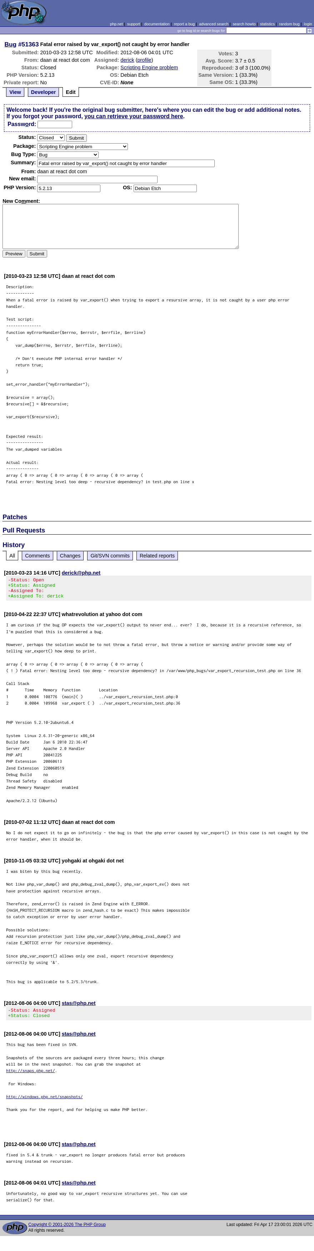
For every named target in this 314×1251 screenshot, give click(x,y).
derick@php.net (81, 573)
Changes (70, 556)
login (308, 24)
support (133, 24)
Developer (43, 92)
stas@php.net (79, 1007)
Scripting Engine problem (149, 67)
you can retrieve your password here (133, 116)
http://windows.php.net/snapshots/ (44, 1103)
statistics (267, 24)
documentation (157, 24)
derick (127, 60)
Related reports (157, 556)
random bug (289, 24)
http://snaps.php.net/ (30, 1077)
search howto (244, 24)
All (12, 556)
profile (144, 60)
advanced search (213, 24)
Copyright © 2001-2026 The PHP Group (67, 1231)
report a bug (184, 24)
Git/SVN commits (110, 556)
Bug (11, 44)
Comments (37, 556)
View (15, 92)
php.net (116, 24)
